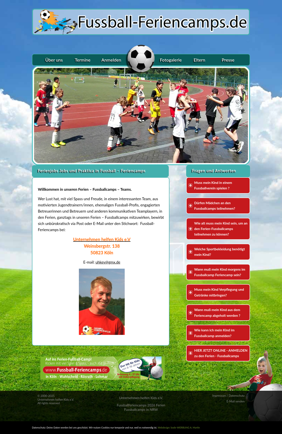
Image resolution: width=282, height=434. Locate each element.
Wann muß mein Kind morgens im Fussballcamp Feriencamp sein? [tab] (217, 272)
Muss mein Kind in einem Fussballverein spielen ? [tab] (210, 185)
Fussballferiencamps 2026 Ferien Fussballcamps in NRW (141, 407)
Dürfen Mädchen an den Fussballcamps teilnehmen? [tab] (212, 205)
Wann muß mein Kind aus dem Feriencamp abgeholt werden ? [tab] (214, 312)
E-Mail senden (236, 401)
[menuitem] (54, 59)
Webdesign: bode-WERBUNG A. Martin (179, 427)
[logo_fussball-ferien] (141, 21)
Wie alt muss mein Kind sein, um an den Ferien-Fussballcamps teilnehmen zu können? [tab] (218, 228)
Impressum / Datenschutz (228, 395)
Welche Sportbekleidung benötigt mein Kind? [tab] (217, 252)
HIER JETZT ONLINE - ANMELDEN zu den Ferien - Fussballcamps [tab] (218, 353)
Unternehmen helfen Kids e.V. (141, 398)
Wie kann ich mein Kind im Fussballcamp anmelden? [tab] (212, 333)
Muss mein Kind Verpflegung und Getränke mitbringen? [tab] (216, 292)
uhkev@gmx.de (107, 262)
